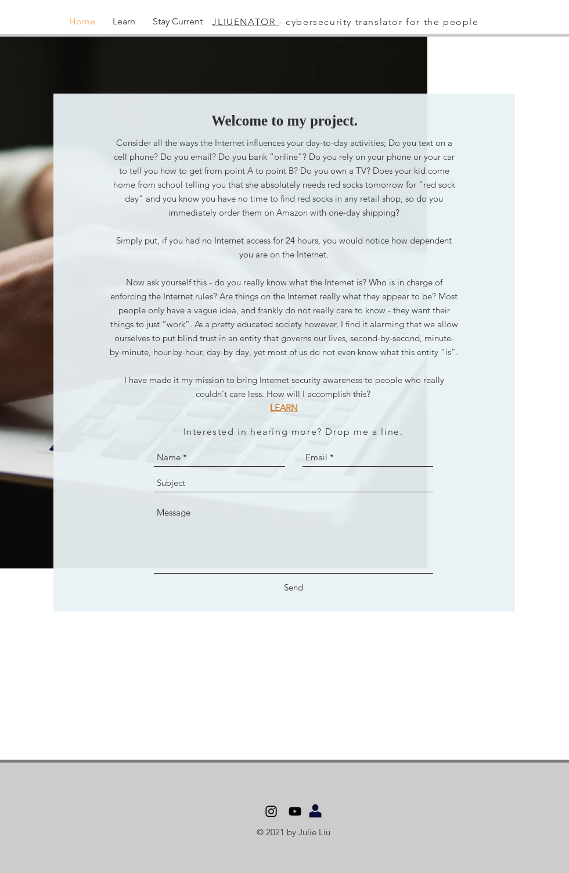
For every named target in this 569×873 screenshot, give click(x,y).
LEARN (284, 407)
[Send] (293, 587)
